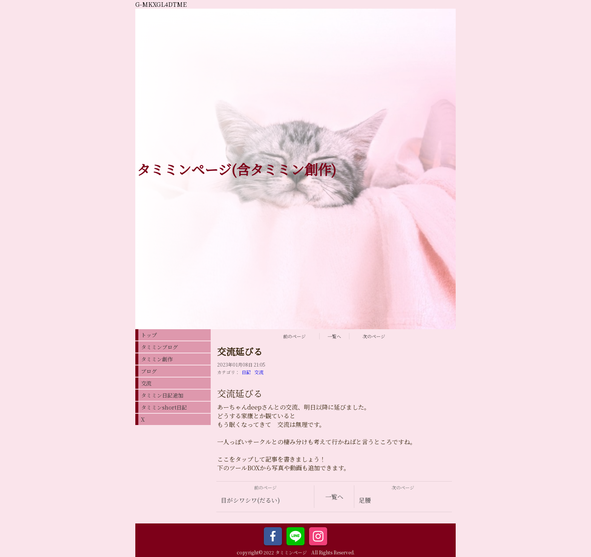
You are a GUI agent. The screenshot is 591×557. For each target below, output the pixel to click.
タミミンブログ (159, 347)
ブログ (149, 371)
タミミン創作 (157, 359)
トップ (149, 335)
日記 (246, 372)
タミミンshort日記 (164, 407)
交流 (258, 372)
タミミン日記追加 (162, 395)
